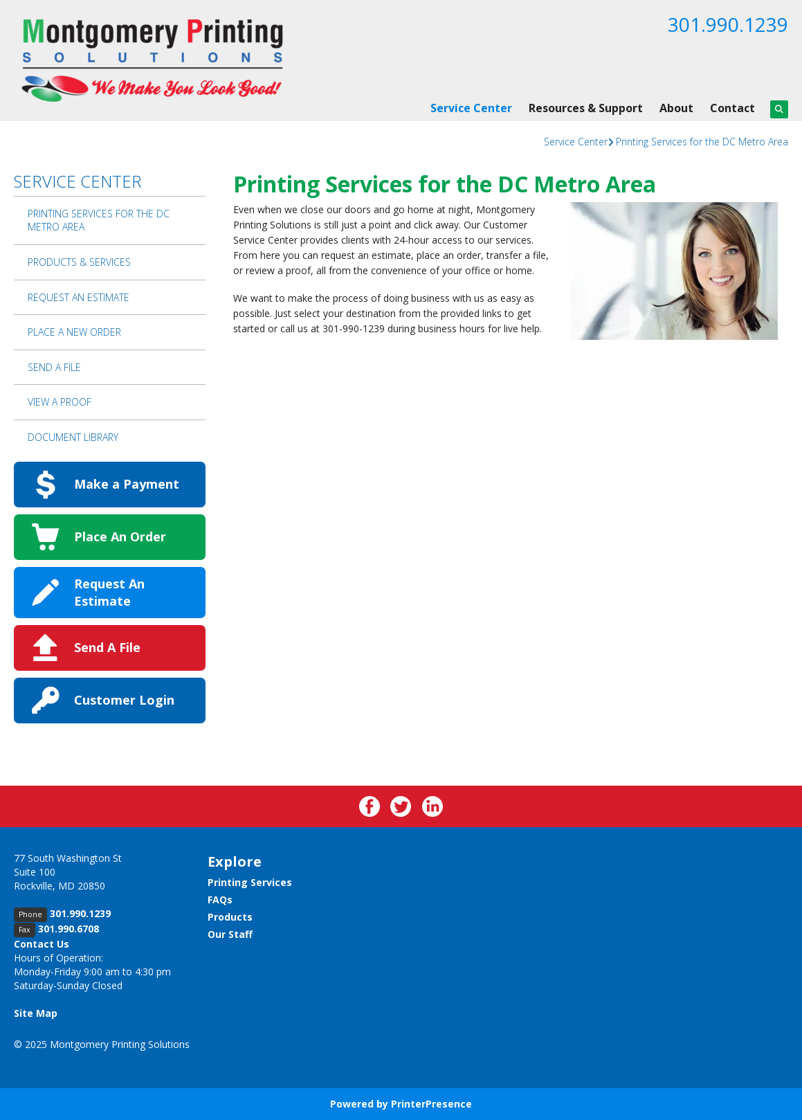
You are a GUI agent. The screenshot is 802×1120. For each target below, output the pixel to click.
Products (230, 916)
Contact (732, 108)
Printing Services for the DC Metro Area (702, 141)
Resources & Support (586, 108)
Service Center (471, 108)
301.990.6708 (68, 928)
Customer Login (124, 700)
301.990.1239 (728, 24)
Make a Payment (126, 484)
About (676, 108)
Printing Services (250, 882)
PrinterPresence (431, 1103)
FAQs (220, 899)
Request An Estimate (78, 297)
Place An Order (120, 536)
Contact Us (41, 943)
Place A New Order (74, 331)
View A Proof (59, 401)
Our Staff (230, 934)
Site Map (35, 1013)
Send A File (54, 367)
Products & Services (79, 262)
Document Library (73, 437)
